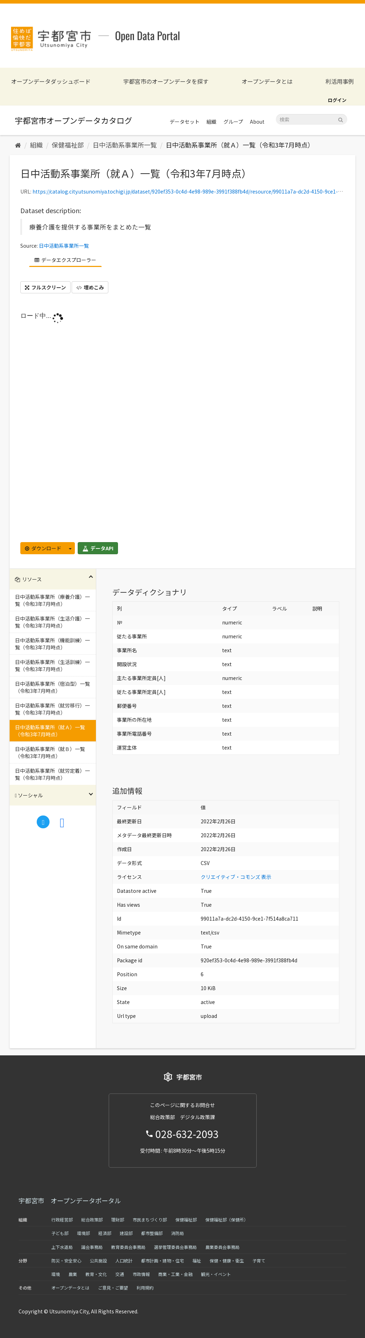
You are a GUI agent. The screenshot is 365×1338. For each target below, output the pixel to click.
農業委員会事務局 (222, 1247)
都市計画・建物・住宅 (162, 1260)
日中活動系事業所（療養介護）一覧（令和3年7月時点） (52, 600)
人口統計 (124, 1260)
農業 (72, 1274)
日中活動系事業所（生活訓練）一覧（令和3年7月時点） (52, 665)
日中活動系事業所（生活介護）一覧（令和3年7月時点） (52, 622)
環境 (55, 1274)
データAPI (97, 548)
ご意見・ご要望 (113, 1288)
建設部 (126, 1233)
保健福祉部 (68, 144)
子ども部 (59, 1233)
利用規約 (145, 1288)
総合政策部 (92, 1219)
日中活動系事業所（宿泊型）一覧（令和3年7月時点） (52, 687)
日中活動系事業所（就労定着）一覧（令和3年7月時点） (52, 774)
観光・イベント (216, 1274)
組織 (211, 121)
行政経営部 (62, 1219)
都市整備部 (152, 1233)
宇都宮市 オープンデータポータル (70, 1200)
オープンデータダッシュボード (51, 81)
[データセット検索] (311, 119)
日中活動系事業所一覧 (125, 144)
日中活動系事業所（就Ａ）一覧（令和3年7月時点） (240, 144)
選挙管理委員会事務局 (175, 1247)
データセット (185, 121)
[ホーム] (18, 144)
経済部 (104, 1233)
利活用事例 (339, 81)
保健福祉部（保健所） (226, 1219)
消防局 (177, 1233)
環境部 (83, 1233)
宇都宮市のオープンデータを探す (166, 81)
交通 (119, 1274)
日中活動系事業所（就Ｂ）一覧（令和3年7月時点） (50, 752)
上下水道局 (62, 1247)
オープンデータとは (267, 81)
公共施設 (98, 1260)
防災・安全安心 (66, 1260)
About (257, 121)
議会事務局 (92, 1247)
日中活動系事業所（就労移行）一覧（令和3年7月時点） (52, 709)
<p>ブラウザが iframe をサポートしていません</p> (182, 425)
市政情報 (141, 1274)
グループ (233, 121)
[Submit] (341, 119)
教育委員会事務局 (128, 1247)
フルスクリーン (45, 287)
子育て (258, 1260)
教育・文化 (96, 1274)
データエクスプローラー (65, 259)
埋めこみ (90, 287)
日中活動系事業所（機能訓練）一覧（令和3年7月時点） (52, 644)
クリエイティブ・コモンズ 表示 (236, 876)
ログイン (337, 100)
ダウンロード (43, 548)
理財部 (117, 1219)
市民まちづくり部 (150, 1219)
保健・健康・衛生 (227, 1260)
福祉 (196, 1260)
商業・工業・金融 (175, 1274)
